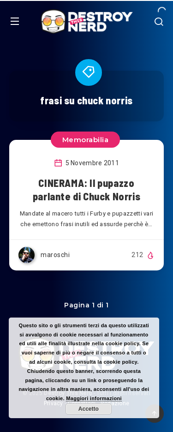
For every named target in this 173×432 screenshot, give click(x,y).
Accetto (88, 409)
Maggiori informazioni (94, 398)
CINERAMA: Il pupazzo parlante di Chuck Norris (86, 190)
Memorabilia (85, 139)
